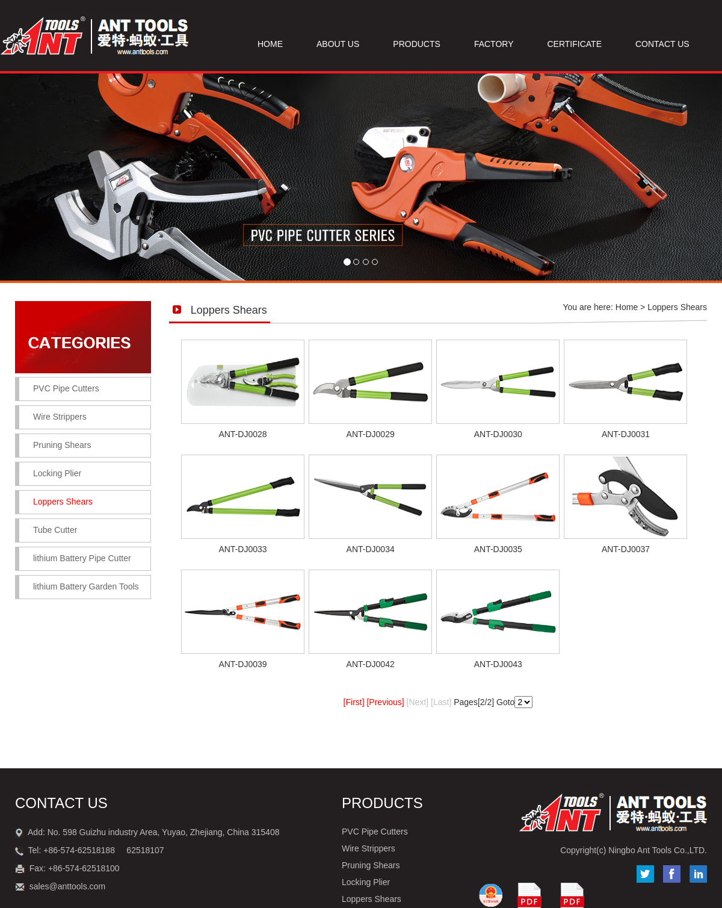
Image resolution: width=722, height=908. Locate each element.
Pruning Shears (62, 445)
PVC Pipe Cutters (66, 388)
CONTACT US (662, 44)
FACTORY (494, 44)
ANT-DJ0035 (498, 549)
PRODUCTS (416, 44)
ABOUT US (337, 44)
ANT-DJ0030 (498, 434)
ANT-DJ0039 (242, 664)
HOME (270, 44)
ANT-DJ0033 (242, 549)
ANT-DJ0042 (371, 664)
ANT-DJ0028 (242, 434)
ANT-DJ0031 (626, 434)
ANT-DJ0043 (498, 664)
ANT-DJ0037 (626, 549)
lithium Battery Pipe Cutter (82, 558)
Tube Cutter (55, 530)
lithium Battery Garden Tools (86, 586)
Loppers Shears (371, 899)
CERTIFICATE (575, 44)
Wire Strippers (60, 416)
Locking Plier (57, 473)
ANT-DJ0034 (371, 549)
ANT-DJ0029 (371, 434)
